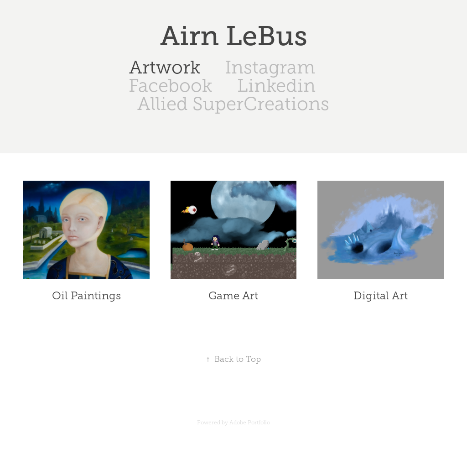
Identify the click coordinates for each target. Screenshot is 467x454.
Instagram (270, 67)
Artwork (164, 67)
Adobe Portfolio (249, 422)
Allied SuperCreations (233, 104)
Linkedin (276, 85)
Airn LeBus (233, 36)
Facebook (170, 85)
